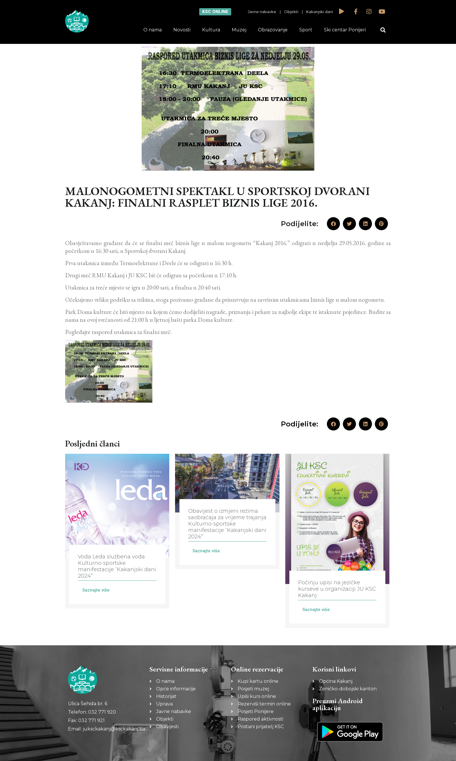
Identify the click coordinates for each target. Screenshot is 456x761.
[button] (383, 30)
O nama (152, 30)
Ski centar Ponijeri (345, 30)
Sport (305, 30)
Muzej (239, 30)
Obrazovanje (273, 30)
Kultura (211, 30)
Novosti (181, 30)
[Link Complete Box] (117, 531)
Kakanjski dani (319, 11)
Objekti (291, 11)
